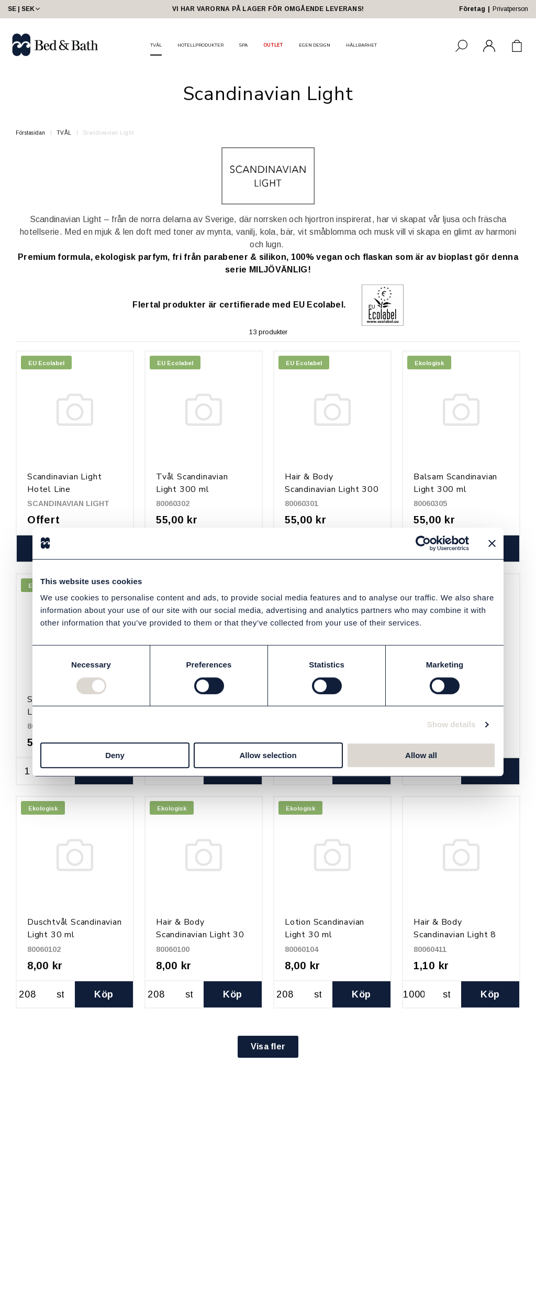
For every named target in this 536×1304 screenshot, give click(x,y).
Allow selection (267, 755)
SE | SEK (25, 9)
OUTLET (273, 45)
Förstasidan (31, 133)
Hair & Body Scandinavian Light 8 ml (455, 934)
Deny (115, 755)
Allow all (421, 755)
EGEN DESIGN (314, 45)
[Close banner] (492, 543)
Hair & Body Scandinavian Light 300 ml (332, 489)
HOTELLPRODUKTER (200, 45)
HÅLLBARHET (361, 45)
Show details (451, 724)
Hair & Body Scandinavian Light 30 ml (200, 934)
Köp (103, 994)
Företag (472, 9)
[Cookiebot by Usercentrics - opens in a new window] (423, 543)
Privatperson (510, 9)
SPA (243, 45)
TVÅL (156, 45)
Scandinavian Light (108, 133)
